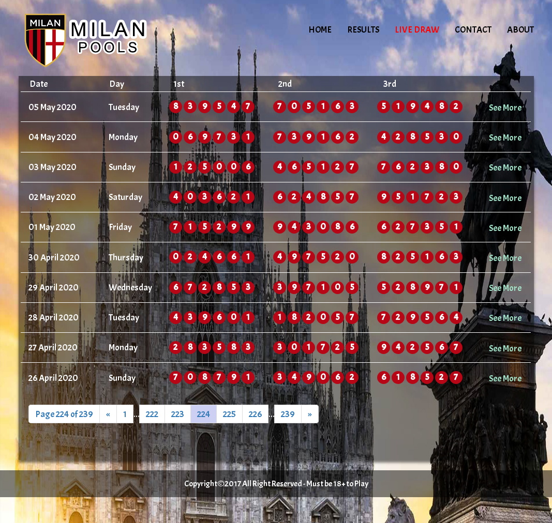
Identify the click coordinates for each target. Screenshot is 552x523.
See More (505, 107)
